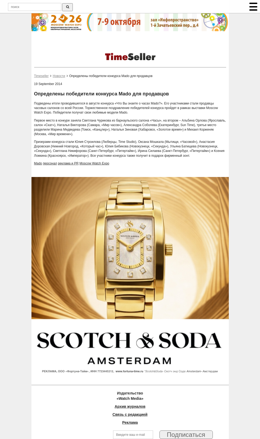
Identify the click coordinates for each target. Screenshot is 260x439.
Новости (59, 76)
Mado (38, 163)
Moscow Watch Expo (94, 163)
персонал (50, 163)
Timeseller (41, 76)
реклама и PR (68, 163)
